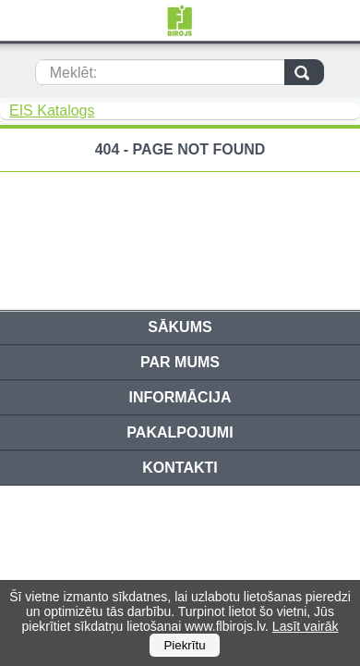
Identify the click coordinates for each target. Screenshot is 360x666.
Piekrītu (184, 645)
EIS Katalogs (52, 110)
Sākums (179, 327)
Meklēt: (74, 72)
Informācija (179, 397)
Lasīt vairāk (305, 626)
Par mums (180, 362)
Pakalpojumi (179, 432)
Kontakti (179, 467)
